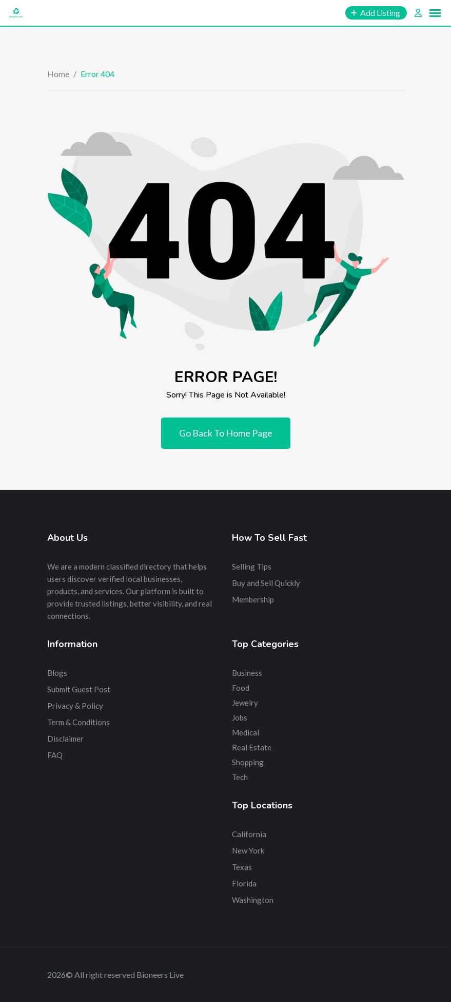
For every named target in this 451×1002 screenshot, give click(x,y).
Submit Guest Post (78, 689)
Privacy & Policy (75, 705)
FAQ (55, 755)
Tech (240, 777)
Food (240, 687)
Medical (245, 732)
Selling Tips (251, 566)
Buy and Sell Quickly (266, 583)
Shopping (248, 762)
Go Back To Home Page (225, 433)
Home (58, 74)
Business (247, 672)
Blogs (57, 672)
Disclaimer (65, 738)
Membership (253, 599)
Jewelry (245, 702)
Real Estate (251, 747)
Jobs (239, 717)
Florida (244, 883)
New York (248, 850)
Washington (252, 899)
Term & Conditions (78, 722)
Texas (242, 867)
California (249, 834)
